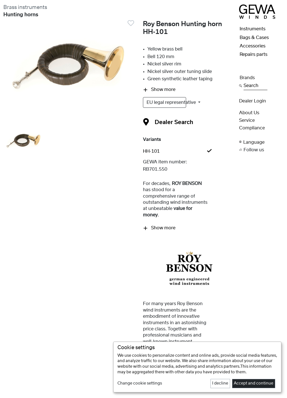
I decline (220, 383)
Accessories (252, 46)
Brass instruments (25, 7)
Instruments (252, 29)
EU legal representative (166, 102)
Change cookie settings (139, 383)
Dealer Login (252, 101)
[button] (261, 142)
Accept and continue (253, 383)
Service (247, 120)
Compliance (252, 128)
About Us (249, 113)
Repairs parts (253, 54)
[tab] (189, 151)
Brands (247, 78)
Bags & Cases (254, 37)
